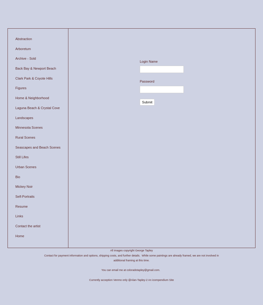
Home (19, 236)
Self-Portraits (25, 196)
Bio (17, 177)
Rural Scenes (25, 137)
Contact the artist (27, 226)
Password (147, 81)
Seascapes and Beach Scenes (38, 147)
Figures (21, 88)
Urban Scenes (25, 167)
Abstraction (23, 39)
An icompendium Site (161, 279)
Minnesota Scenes (29, 127)
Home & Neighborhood (32, 98)
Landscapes (24, 118)
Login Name (149, 61)
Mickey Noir (24, 186)
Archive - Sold (25, 58)
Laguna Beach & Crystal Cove (37, 108)
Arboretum (23, 49)
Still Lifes (22, 157)
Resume (21, 206)
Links (19, 216)
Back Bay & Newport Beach (35, 68)
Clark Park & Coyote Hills (33, 78)
